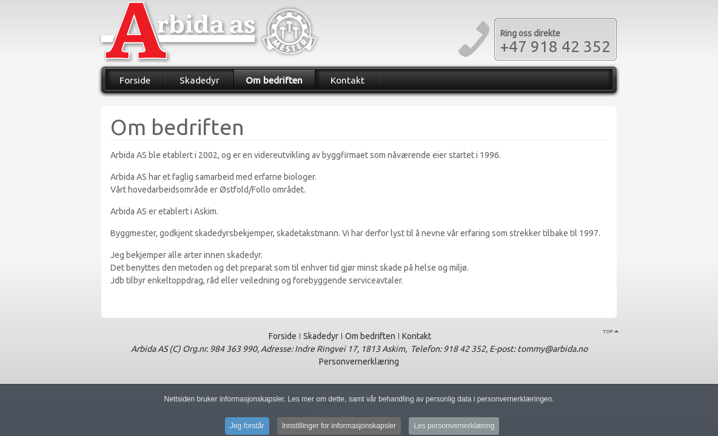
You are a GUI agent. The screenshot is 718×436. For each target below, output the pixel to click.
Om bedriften (274, 80)
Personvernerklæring (359, 361)
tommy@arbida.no (552, 349)
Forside (134, 80)
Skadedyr (200, 80)
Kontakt (347, 80)
